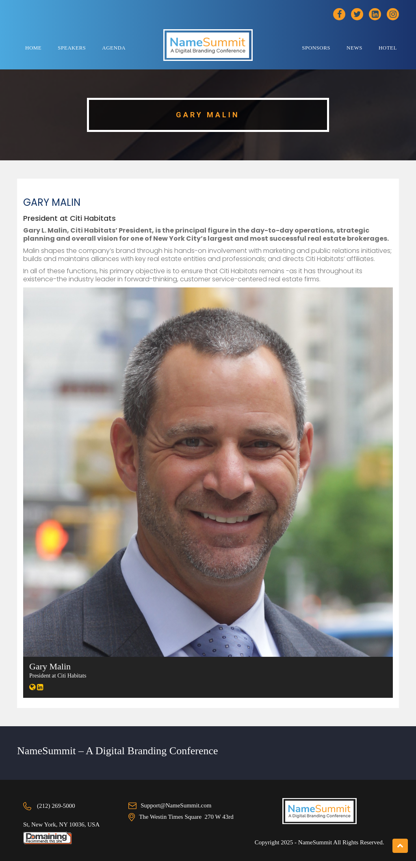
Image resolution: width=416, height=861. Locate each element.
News (354, 48)
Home (33, 48)
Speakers (72, 48)
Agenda (114, 48)
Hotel (388, 48)
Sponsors (316, 48)
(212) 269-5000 (56, 806)
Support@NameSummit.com (176, 805)
